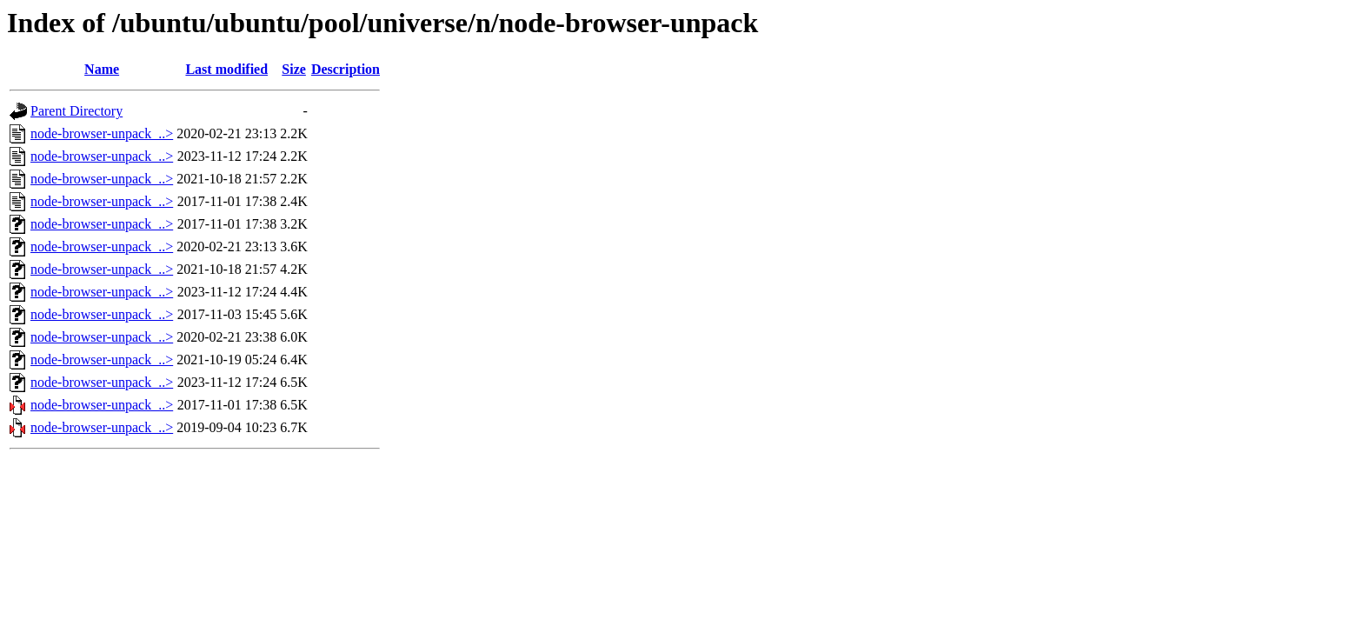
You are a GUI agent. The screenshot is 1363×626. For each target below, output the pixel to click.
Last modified (226, 69)
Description (345, 69)
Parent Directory (76, 110)
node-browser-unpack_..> (101, 133)
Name (101, 69)
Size (294, 69)
